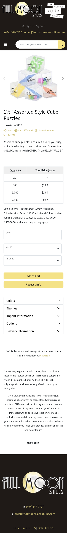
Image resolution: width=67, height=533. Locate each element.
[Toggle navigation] (5, 44)
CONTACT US (45, 528)
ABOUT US (29, 528)
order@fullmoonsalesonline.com (44, 32)
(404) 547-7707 (13, 32)
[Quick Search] (36, 44)
